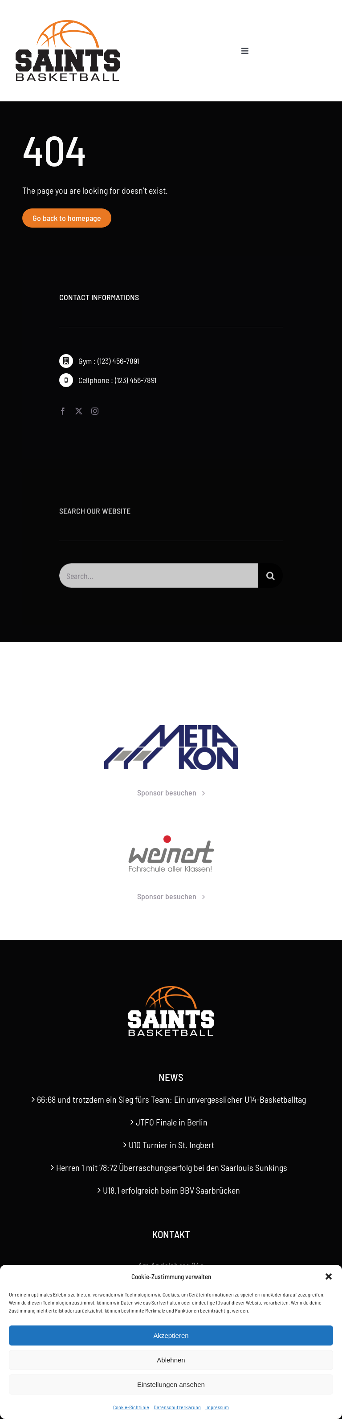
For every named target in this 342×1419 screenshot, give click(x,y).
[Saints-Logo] (67, 22)
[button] (328, 1276)
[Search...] (158, 580)
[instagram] (94, 411)
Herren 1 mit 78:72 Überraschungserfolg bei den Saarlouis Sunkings (171, 1167)
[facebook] (62, 411)
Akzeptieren (170, 1335)
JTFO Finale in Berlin (172, 1122)
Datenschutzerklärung (177, 1407)
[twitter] (78, 411)
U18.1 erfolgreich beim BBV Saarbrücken (171, 1190)
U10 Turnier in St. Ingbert (171, 1144)
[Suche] (270, 580)
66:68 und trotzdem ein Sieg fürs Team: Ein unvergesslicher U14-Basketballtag (171, 1099)
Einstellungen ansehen (171, 1384)
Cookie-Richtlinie (131, 1407)
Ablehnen (171, 1360)
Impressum (217, 1407)
